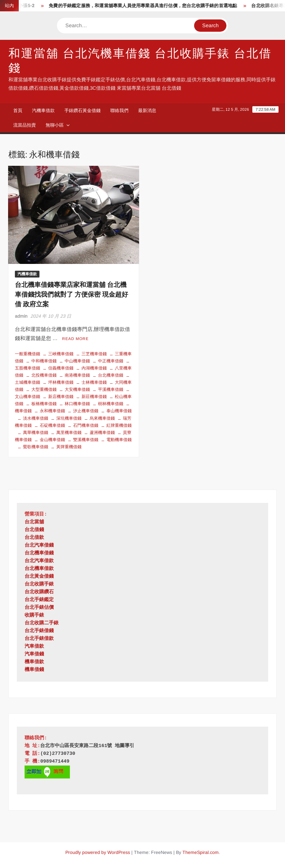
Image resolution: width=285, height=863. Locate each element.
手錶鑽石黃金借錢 (82, 110)
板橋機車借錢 (44, 403)
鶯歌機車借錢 (35, 446)
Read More (75, 338)
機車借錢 (34, 670)
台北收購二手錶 (42, 623)
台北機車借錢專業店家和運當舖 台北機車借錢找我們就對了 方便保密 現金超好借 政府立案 (71, 294)
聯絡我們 (119, 110)
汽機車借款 (43, 110)
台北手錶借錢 (39, 631)
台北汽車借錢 (39, 545)
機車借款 (34, 662)
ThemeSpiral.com (200, 852)
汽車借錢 (34, 654)
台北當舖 (34, 522)
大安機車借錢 (77, 389)
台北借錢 (34, 530)
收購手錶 (34, 615)
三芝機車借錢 (94, 353)
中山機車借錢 (77, 360)
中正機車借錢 (110, 360)
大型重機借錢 (44, 389)
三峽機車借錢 (60, 353)
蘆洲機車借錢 (102, 432)
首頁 (17, 110)
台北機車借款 (39, 569)
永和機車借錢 (52, 410)
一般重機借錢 (27, 353)
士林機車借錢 (94, 382)
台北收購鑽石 (39, 592)
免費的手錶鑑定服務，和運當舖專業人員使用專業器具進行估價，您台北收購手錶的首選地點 (146, 5)
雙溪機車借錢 (85, 439)
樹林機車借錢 (110, 403)
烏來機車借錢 (102, 418)
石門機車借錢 (85, 425)
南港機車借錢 (77, 375)
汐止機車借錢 (85, 410)
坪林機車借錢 (60, 382)
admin (21, 316)
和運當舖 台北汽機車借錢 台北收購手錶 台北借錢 (139, 61)
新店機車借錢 (60, 396)
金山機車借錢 (52, 439)
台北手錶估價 (39, 607)
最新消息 (147, 110)
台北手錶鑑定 (39, 600)
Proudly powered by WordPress (97, 852)
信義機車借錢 (60, 368)
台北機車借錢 (110, 375)
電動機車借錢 (119, 439)
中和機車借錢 (44, 360)
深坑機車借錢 (69, 418)
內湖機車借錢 (94, 368)
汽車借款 (34, 646)
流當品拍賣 (24, 125)
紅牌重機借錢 (119, 425)
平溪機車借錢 (110, 389)
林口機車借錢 (77, 403)
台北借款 (34, 537)
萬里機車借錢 (69, 432)
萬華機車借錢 (35, 432)
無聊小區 (55, 125)
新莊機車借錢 (94, 396)
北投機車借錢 (44, 375)
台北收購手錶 (39, 584)
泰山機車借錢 (119, 410)
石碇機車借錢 (52, 425)
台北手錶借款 (39, 639)
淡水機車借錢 (35, 418)
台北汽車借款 (39, 561)
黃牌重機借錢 (69, 446)
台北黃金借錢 (39, 576)
